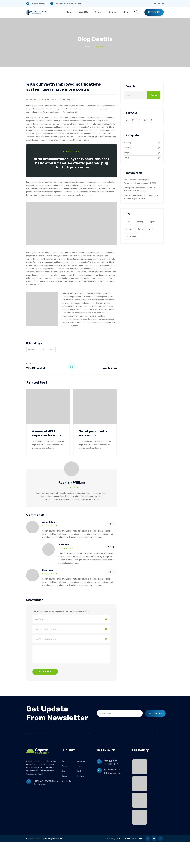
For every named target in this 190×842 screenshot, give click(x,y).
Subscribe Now (155, 713)
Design (126, 153)
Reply (111, 524)
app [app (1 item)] (128, 222)
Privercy (80, 776)
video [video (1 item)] (151, 229)
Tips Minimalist (35, 368)
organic (31, 350)
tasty (51, 350)
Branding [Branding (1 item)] (139, 222)
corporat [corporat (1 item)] (152, 222)
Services (113, 12)
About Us (83, 12)
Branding (127, 142)
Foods (42, 350)
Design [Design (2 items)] (129, 229)
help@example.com (112, 773)
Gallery (126, 158)
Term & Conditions (126, 838)
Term (79, 766)
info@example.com (112, 770)
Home (69, 12)
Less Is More (109, 368)
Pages (98, 12)
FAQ (79, 771)
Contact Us (66, 781)
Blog (126, 12)
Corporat (127, 148)
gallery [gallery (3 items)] (140, 229)
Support (65, 776)
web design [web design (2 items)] (131, 237)
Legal (140, 838)
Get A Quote (154, 12)
